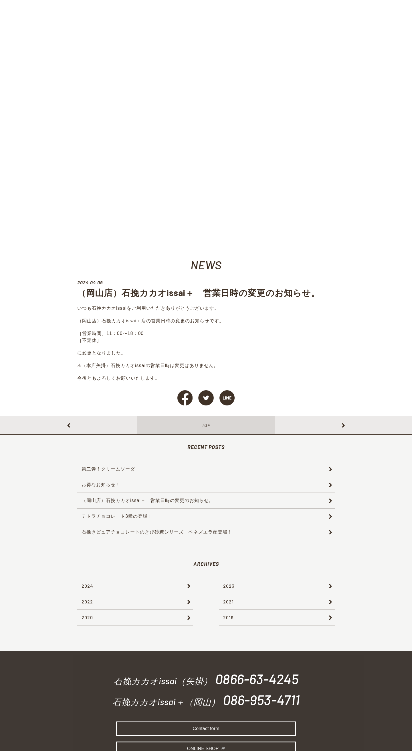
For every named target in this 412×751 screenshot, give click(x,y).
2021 (228, 601)
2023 (228, 586)
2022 (87, 601)
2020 (87, 617)
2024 (87, 586)
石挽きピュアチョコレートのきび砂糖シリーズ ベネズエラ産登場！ (157, 532)
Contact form (206, 730)
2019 (228, 617)
